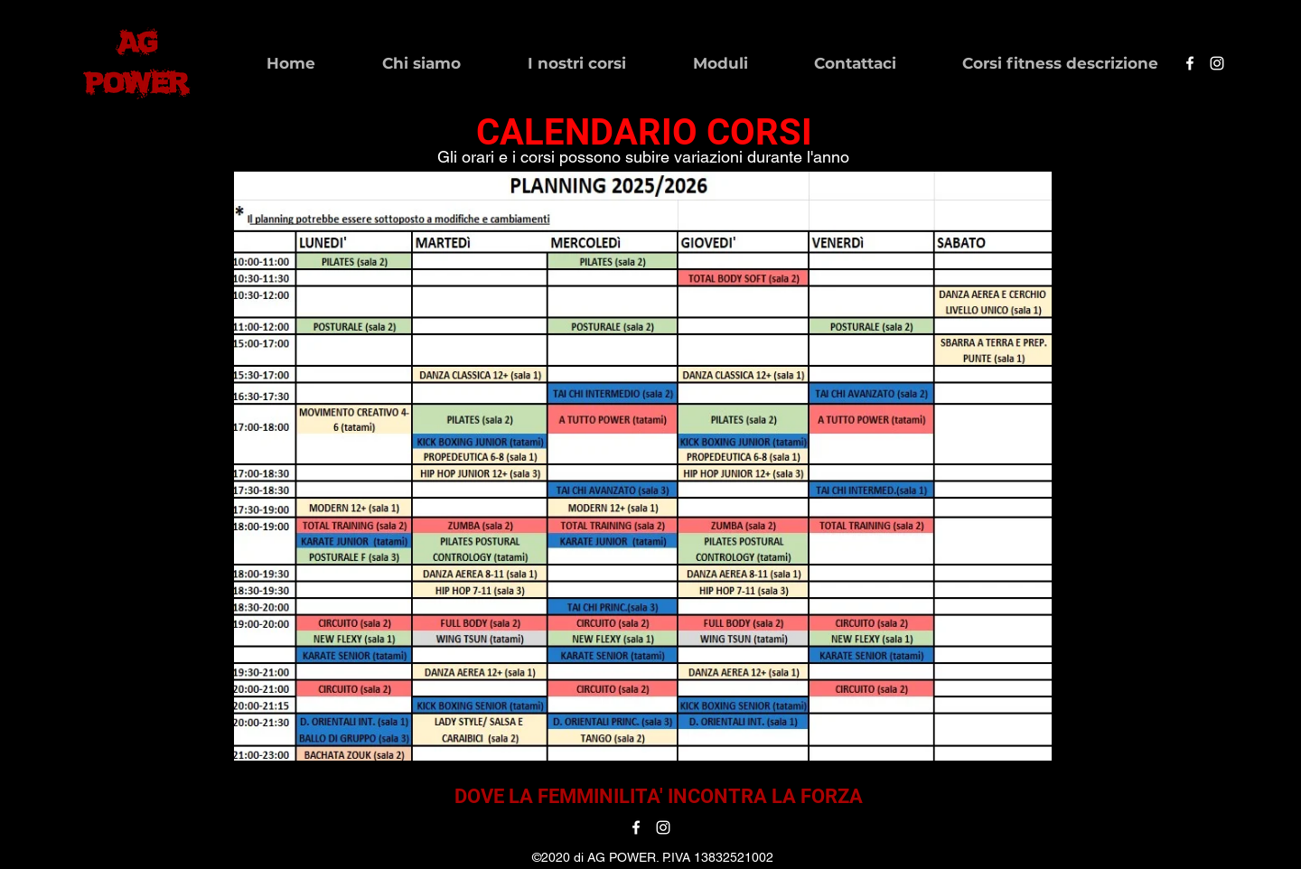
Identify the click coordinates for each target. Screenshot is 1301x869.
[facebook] (1190, 63)
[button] (397, 63)
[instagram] (1217, 63)
